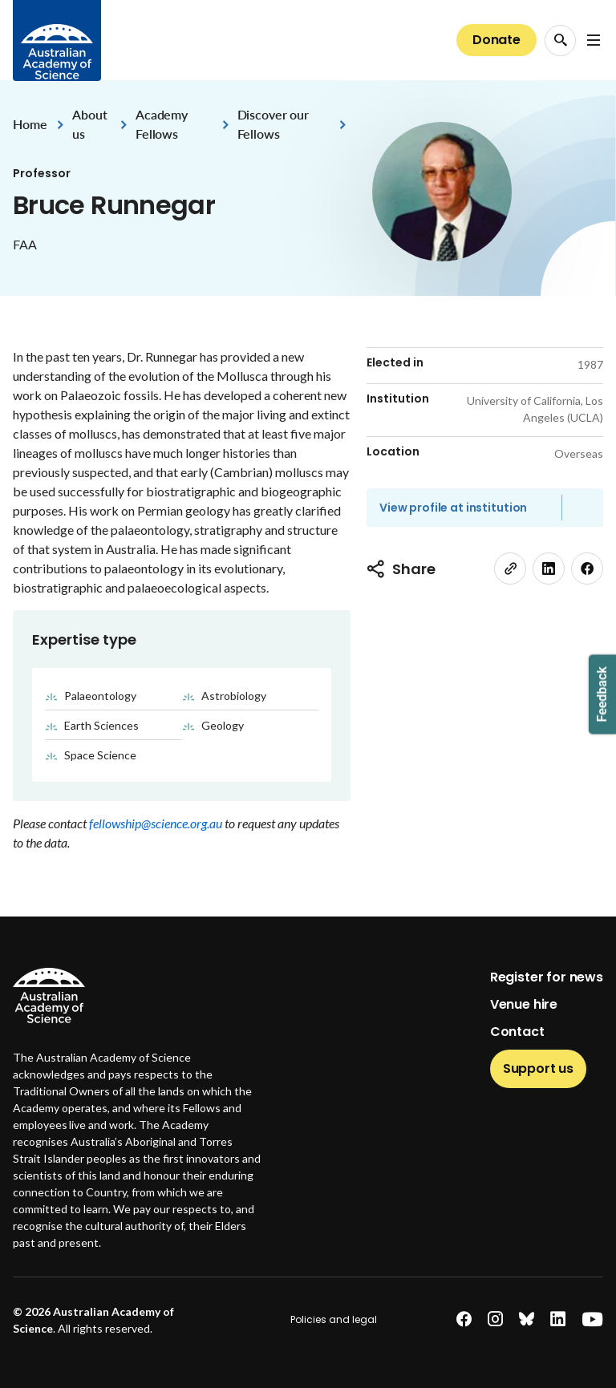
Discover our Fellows (273, 124)
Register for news (546, 977)
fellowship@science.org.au (157, 823)
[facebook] (587, 568)
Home (30, 124)
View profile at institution (453, 508)
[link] (510, 568)
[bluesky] (526, 1319)
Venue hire (523, 1004)
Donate (496, 39)
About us (89, 124)
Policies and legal (333, 1319)
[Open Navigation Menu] (593, 40)
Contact (517, 1031)
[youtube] (592, 1319)
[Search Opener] (560, 40)
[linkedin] (549, 568)
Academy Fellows (162, 124)
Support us (538, 1068)
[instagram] (495, 1319)
